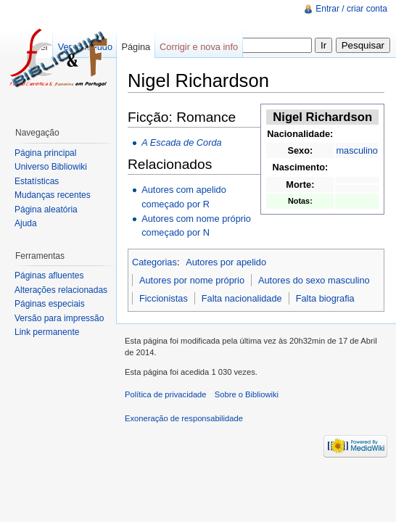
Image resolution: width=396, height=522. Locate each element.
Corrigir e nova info (199, 46)
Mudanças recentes (53, 195)
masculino (357, 150)
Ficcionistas (163, 298)
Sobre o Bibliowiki (247, 394)
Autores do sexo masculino (314, 280)
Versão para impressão (59, 318)
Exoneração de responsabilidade (184, 418)
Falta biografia (325, 298)
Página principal (45, 153)
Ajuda (26, 223)
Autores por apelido (226, 262)
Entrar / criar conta (351, 9)
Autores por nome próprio (191, 280)
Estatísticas (37, 181)
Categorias (154, 262)
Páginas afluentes (49, 275)
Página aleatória (46, 209)
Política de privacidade (166, 394)
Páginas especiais (50, 304)
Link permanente (47, 332)
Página (135, 46)
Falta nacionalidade (242, 298)
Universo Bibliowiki (51, 167)
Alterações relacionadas (61, 290)
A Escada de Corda (181, 142)
